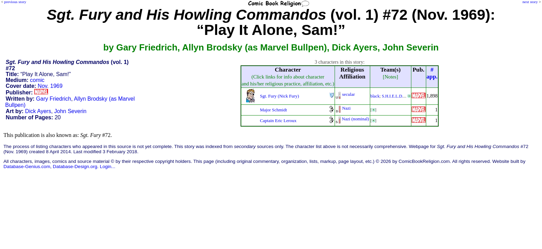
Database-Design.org (75, 166)
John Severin (70, 111)
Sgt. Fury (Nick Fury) (279, 96)
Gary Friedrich (53, 99)
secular (348, 94)
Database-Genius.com (26, 166)
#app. (432, 73)
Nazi (346, 108)
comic (37, 80)
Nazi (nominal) (355, 118)
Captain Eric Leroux (278, 120)
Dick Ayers (38, 111)
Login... (107, 166)
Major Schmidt (273, 109)
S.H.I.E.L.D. (392, 96)
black (375, 96)
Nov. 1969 (50, 86)
